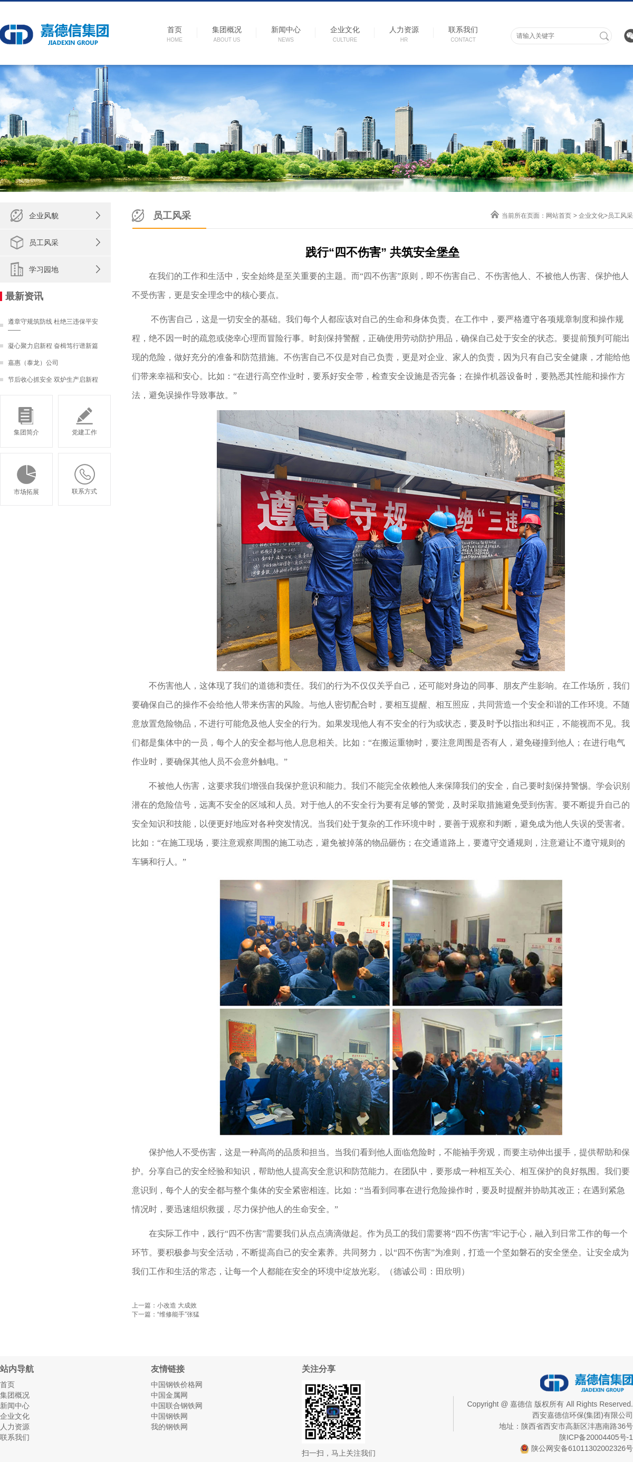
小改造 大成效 (177, 1305)
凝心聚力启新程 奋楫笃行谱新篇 (53, 346)
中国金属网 (169, 1395)
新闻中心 (15, 1405)
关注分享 (318, 1368)
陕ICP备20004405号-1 (596, 1437)
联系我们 (15, 1437)
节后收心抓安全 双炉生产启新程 (53, 379)
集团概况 (15, 1395)
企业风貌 (44, 215)
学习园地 (44, 269)
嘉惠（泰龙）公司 (33, 362)
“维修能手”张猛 (178, 1314)
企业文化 (591, 215)
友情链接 (168, 1368)
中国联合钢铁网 (177, 1405)
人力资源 (15, 1426)
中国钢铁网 (169, 1416)
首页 (7, 1384)
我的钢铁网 (169, 1426)
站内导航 (17, 1368)
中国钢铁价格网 (177, 1384)
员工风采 (44, 242)
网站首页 (558, 215)
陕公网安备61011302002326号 (576, 1448)
